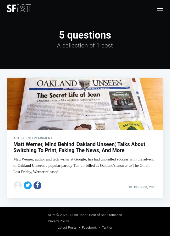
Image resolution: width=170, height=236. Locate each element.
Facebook (89, 227)
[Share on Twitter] (27, 185)
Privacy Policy (58, 221)
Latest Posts (67, 227)
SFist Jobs (78, 215)
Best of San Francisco (105, 215)
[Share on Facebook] (37, 185)
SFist (52, 215)
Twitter (107, 227)
